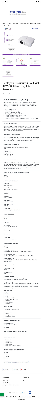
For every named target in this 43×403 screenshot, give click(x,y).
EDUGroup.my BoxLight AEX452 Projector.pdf (16, 362)
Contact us (5, 380)
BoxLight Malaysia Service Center (11, 385)
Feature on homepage (13, 23)
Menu (5, 2)
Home (4, 23)
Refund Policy (21, 399)
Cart (38, 2)
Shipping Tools (6, 382)
